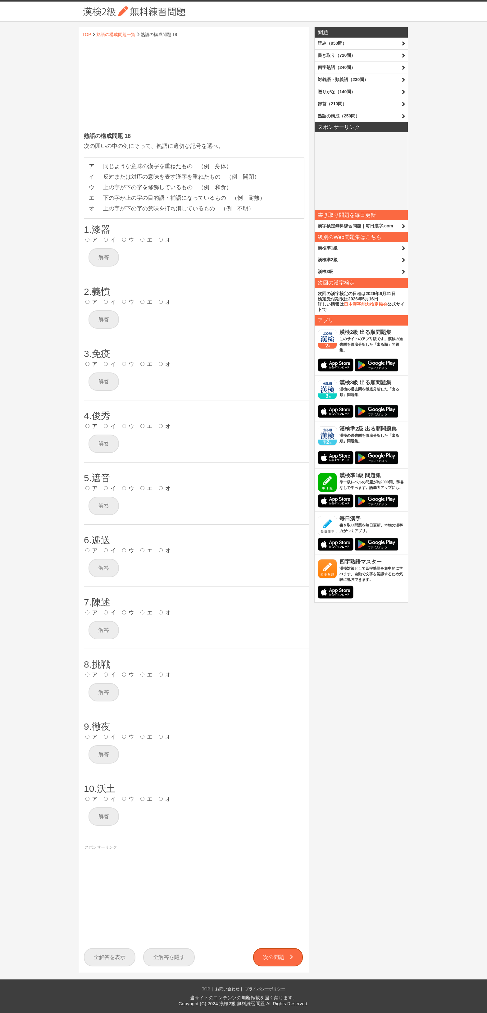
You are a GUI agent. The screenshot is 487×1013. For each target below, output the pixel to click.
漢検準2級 (328, 259)
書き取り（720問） (336, 55)
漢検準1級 (328, 247)
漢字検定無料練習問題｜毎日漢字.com (355, 225)
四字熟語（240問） (336, 67)
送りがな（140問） (336, 91)
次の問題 (278, 957)
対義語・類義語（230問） (343, 79)
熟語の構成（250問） (339, 115)
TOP (86, 34)
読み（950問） (332, 43)
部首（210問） (332, 103)
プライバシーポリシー (265, 989)
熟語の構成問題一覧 (115, 34)
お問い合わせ (227, 989)
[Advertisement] (194, 85)
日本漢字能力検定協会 (365, 304)
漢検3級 (325, 271)
